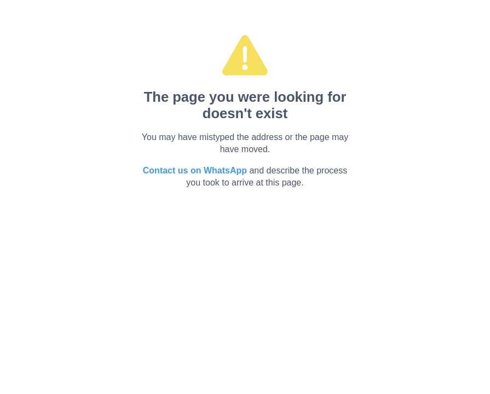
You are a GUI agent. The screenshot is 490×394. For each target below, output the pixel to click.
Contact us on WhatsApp (195, 170)
